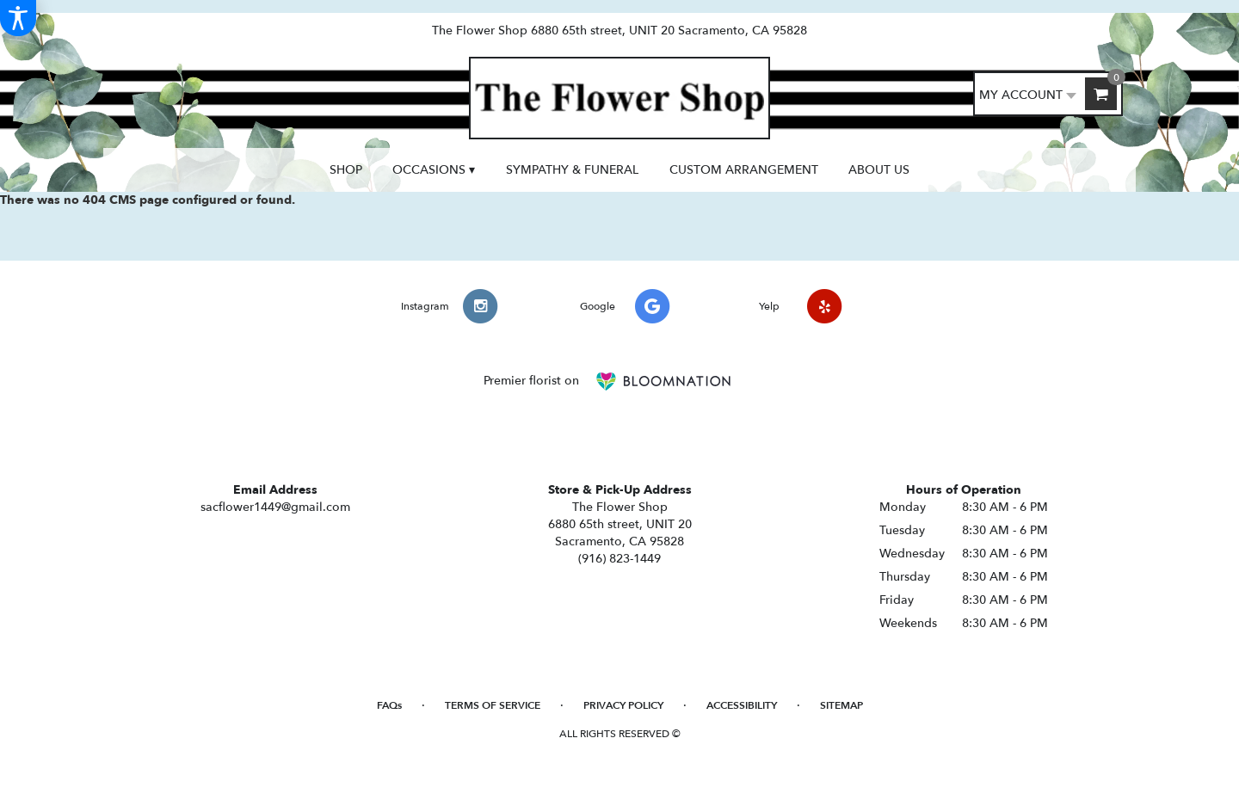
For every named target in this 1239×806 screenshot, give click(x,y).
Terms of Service (492, 705)
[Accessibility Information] (18, 18)
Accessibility (741, 705)
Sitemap (841, 705)
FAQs (389, 705)
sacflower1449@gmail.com (275, 507)
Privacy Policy (623, 705)
